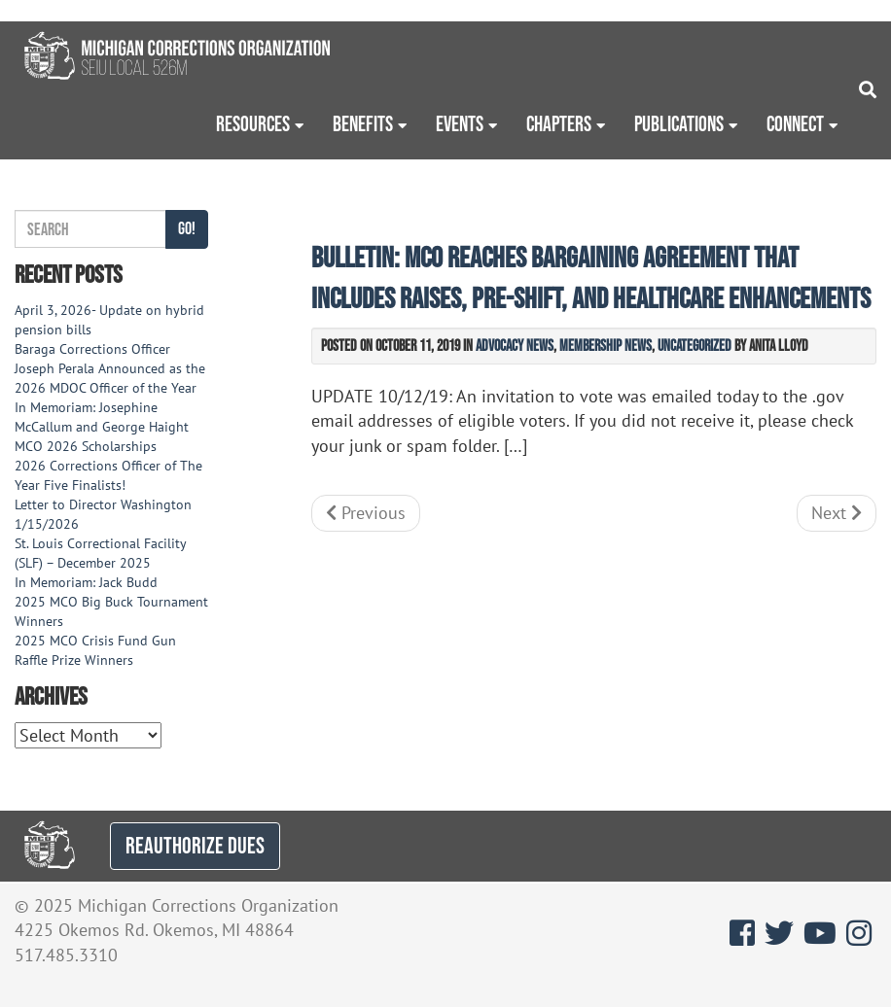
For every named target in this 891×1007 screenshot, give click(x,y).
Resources (253, 123)
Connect (795, 123)
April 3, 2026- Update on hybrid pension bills (109, 319)
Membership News (605, 345)
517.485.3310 (66, 955)
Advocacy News (514, 345)
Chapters (558, 123)
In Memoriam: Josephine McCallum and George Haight (102, 417)
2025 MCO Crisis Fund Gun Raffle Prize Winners (95, 650)
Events (459, 123)
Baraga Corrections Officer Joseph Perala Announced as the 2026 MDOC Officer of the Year (110, 368)
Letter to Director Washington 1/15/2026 (103, 514)
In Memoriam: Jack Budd (86, 582)
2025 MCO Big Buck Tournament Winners (111, 611)
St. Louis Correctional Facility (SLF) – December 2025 (100, 553)
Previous (366, 513)
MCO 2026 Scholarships (86, 446)
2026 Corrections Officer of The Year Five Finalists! (108, 475)
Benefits (363, 123)
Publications (679, 123)
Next (836, 513)
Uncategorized (694, 345)
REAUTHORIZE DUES (195, 845)
